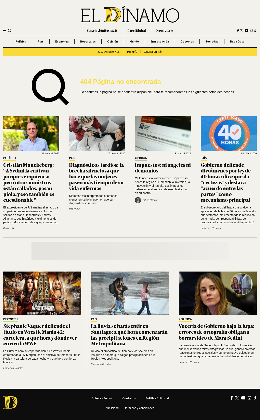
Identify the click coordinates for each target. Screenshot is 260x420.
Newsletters (164, 30)
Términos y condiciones (139, 408)
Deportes (187, 41)
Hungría (132, 51)
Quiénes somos (102, 398)
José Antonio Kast (109, 51)
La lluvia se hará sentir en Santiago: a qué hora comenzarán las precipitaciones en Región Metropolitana (129, 334)
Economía (62, 41)
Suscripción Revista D (102, 30)
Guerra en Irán (153, 51)
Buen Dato (237, 41)
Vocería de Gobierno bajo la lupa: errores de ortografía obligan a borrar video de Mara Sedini (216, 331)
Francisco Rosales (211, 228)
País (40, 41)
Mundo (134, 41)
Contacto (129, 398)
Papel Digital (137, 30)
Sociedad (212, 41)
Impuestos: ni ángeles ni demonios (163, 167)
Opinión (112, 41)
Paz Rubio (74, 209)
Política (20, 41)
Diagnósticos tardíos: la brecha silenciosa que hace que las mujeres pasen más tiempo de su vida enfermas (96, 176)
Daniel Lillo (9, 228)
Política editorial (157, 398)
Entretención (160, 41)
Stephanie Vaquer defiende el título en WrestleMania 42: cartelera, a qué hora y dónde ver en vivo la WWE (40, 334)
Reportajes (88, 41)
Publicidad (112, 408)
